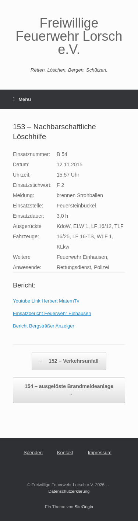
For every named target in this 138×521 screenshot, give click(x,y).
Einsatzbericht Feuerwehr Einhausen (52, 313)
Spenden (33, 452)
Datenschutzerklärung (69, 491)
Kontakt (65, 452)
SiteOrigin (83, 506)
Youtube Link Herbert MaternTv (46, 301)
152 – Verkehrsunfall (68, 361)
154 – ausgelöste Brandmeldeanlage (69, 390)
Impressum (100, 452)
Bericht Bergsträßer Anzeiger (43, 326)
